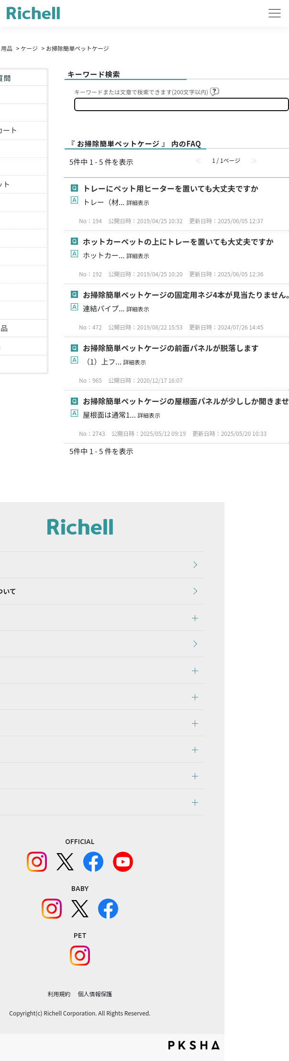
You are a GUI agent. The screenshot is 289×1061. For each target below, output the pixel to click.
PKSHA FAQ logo (194, 1045)
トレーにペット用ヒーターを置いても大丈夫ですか (170, 188)
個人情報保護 (95, 994)
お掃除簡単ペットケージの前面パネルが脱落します (171, 348)
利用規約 (58, 994)
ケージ (29, 48)
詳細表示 (137, 202)
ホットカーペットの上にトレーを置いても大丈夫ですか (178, 241)
